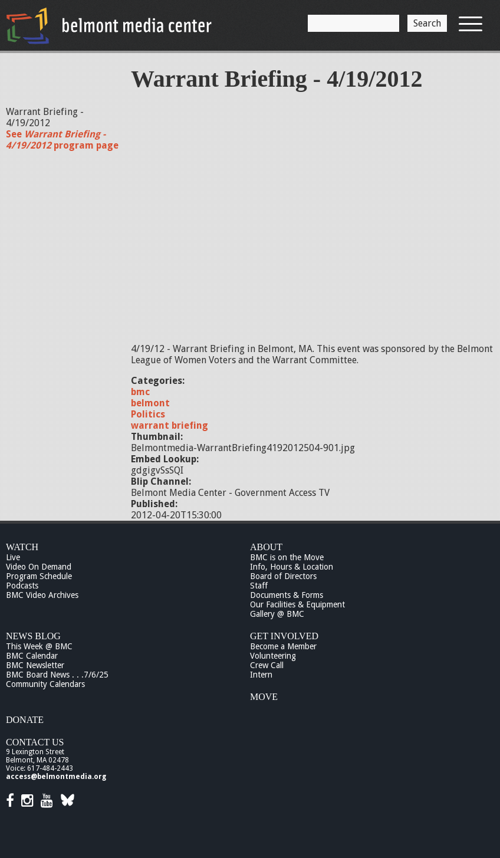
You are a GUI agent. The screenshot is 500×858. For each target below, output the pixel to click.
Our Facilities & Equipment (297, 604)
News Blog (33, 636)
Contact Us (35, 742)
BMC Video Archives (42, 595)
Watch (22, 547)
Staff (259, 585)
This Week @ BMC (39, 646)
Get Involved (284, 636)
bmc (140, 391)
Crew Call (267, 665)
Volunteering (273, 655)
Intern (261, 674)
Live (13, 557)
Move (264, 697)
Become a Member (283, 646)
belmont (150, 403)
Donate (25, 720)
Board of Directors (283, 576)
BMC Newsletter (35, 665)
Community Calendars (45, 684)
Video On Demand (38, 566)
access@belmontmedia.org (56, 776)
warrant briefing (169, 425)
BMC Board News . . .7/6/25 (57, 674)
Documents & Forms (286, 595)
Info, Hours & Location (291, 566)
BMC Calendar (32, 655)
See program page (62, 140)
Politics (148, 414)
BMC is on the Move (287, 557)
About (266, 547)
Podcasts (22, 585)
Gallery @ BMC (277, 614)
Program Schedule (39, 576)
